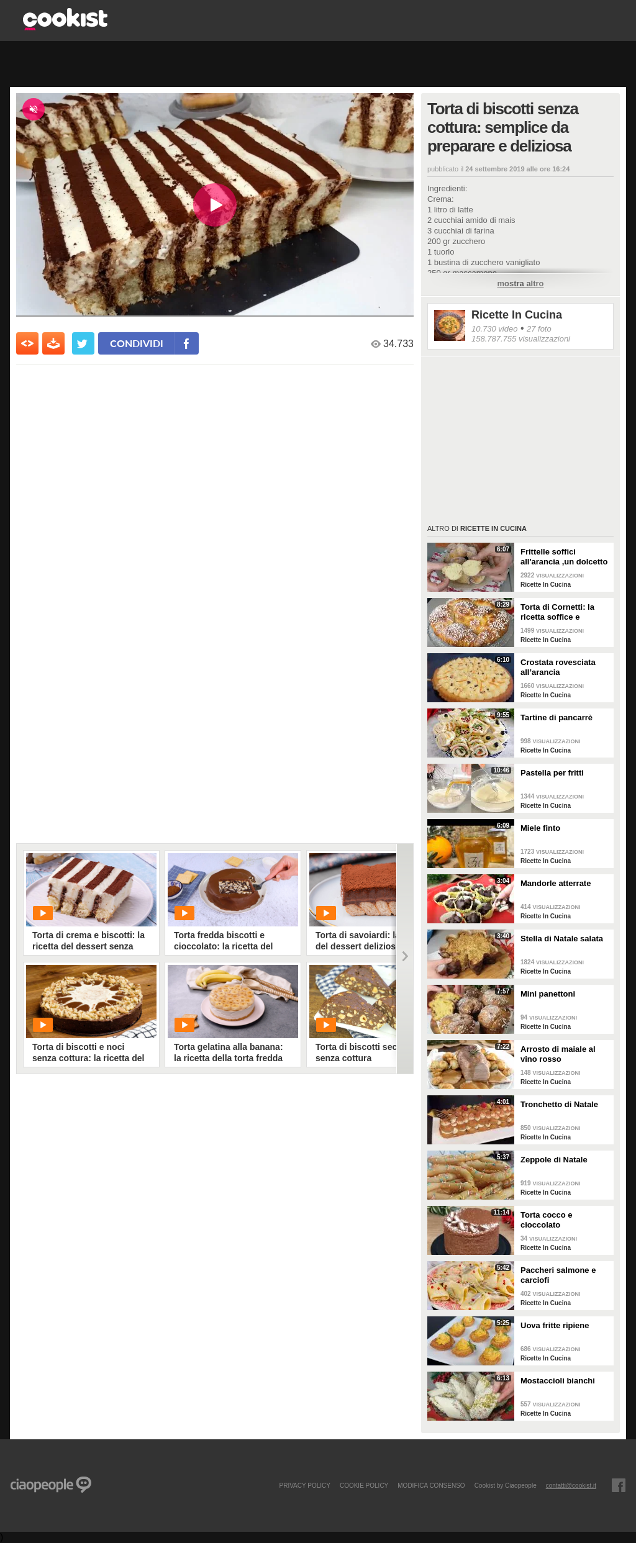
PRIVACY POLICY (304, 1485)
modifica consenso (431, 1485)
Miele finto (540, 828)
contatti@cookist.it (571, 1485)
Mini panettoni (547, 993)
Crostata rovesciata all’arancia (558, 667)
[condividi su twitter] (83, 343)
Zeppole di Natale (554, 1159)
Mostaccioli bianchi (557, 1380)
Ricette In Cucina (516, 315)
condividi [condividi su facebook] (136, 343)
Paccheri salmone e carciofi (558, 1275)
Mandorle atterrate (555, 883)
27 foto (539, 328)
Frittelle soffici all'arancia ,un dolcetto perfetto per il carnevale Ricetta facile (565, 557)
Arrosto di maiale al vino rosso (558, 1054)
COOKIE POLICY (364, 1485)
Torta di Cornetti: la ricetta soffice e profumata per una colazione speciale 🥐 (562, 612)
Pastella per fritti (552, 772)
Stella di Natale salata (561, 938)
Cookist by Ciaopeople (506, 1485)
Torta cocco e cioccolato (546, 1219)
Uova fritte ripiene (554, 1325)
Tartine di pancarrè (556, 717)
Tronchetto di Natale (559, 1104)
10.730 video (494, 328)
